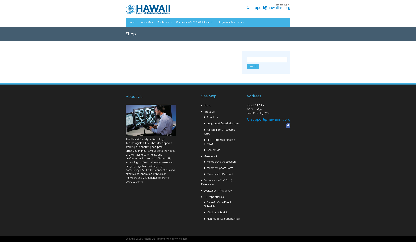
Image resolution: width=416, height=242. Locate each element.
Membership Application (221, 161)
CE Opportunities (214, 196)
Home (132, 22)
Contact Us (213, 150)
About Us (146, 22)
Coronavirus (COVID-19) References (194, 22)
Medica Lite (149, 239)
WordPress (181, 239)
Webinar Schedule (217, 212)
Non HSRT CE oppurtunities (223, 218)
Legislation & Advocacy (231, 22)
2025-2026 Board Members (223, 123)
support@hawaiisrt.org (268, 8)
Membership (163, 22)
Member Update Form (220, 168)
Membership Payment (220, 174)
